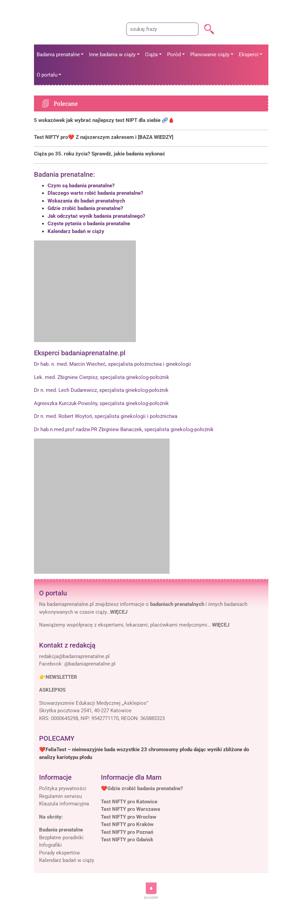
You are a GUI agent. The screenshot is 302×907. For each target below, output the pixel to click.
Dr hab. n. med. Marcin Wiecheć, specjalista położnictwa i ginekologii (112, 364)
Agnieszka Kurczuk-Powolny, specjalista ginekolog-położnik (101, 403)
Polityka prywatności (62, 788)
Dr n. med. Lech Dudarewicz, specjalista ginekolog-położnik (101, 390)
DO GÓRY (151, 898)
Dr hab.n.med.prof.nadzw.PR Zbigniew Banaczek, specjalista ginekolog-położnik (124, 429)
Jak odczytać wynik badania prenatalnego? (96, 216)
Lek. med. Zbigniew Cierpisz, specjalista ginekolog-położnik (101, 377)
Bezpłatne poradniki (61, 838)
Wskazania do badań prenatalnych (86, 201)
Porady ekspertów (59, 853)
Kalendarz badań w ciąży (76, 231)
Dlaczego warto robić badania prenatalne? (95, 193)
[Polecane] (151, 120)
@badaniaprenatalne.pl (90, 664)
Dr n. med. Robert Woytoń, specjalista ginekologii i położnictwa (105, 416)
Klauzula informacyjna (64, 804)
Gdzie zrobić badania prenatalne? (85, 208)
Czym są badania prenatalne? (81, 186)
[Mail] (74, 656)
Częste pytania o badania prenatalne (89, 223)
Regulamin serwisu (60, 796)
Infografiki (50, 845)
